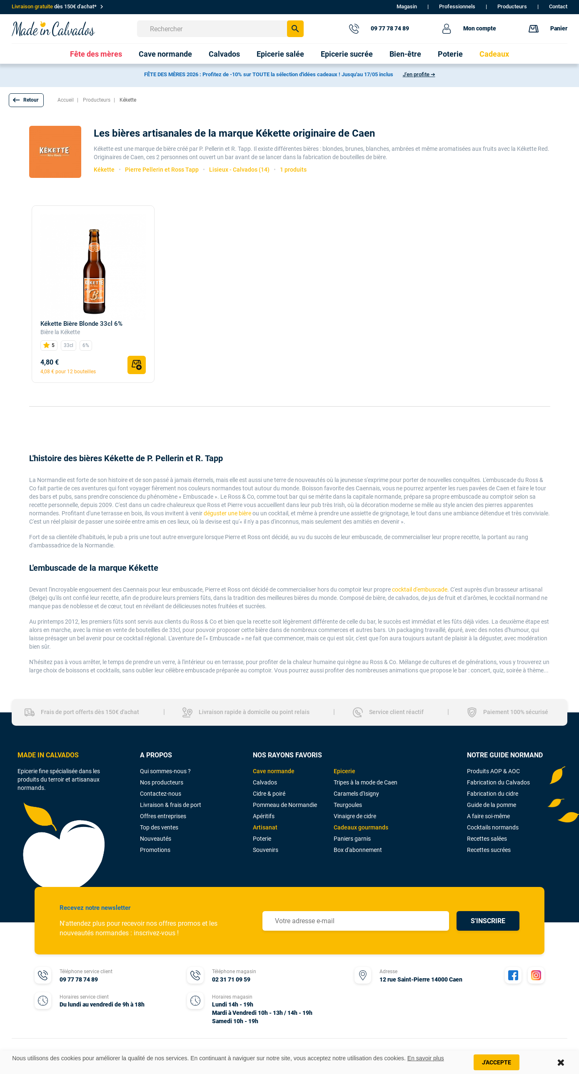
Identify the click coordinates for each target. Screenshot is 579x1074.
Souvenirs (265, 850)
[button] (26, 100)
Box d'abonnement (358, 850)
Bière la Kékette (60, 332)
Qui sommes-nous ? (165, 771)
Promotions (155, 850)
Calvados (265, 782)
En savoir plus (425, 1058)
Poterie (262, 838)
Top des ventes (159, 827)
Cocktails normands (493, 827)
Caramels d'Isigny (356, 793)
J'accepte (496, 1062)
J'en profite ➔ (419, 74)
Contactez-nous (160, 793)
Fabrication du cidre (492, 793)
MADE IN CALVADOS (48, 755)
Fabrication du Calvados (498, 782)
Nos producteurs (161, 782)
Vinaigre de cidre (355, 816)
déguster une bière (227, 513)
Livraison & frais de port (170, 805)
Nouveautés (155, 838)
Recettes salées (487, 838)
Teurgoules (348, 805)
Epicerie (344, 771)
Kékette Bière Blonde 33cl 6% (81, 323)
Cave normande (273, 771)
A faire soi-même (488, 816)
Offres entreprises (163, 816)
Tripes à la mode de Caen (365, 782)
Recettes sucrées (489, 850)
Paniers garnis (352, 838)
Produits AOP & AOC (493, 771)
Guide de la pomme (491, 805)
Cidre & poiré (269, 793)
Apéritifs (264, 816)
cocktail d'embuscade (419, 589)
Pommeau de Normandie (285, 805)
